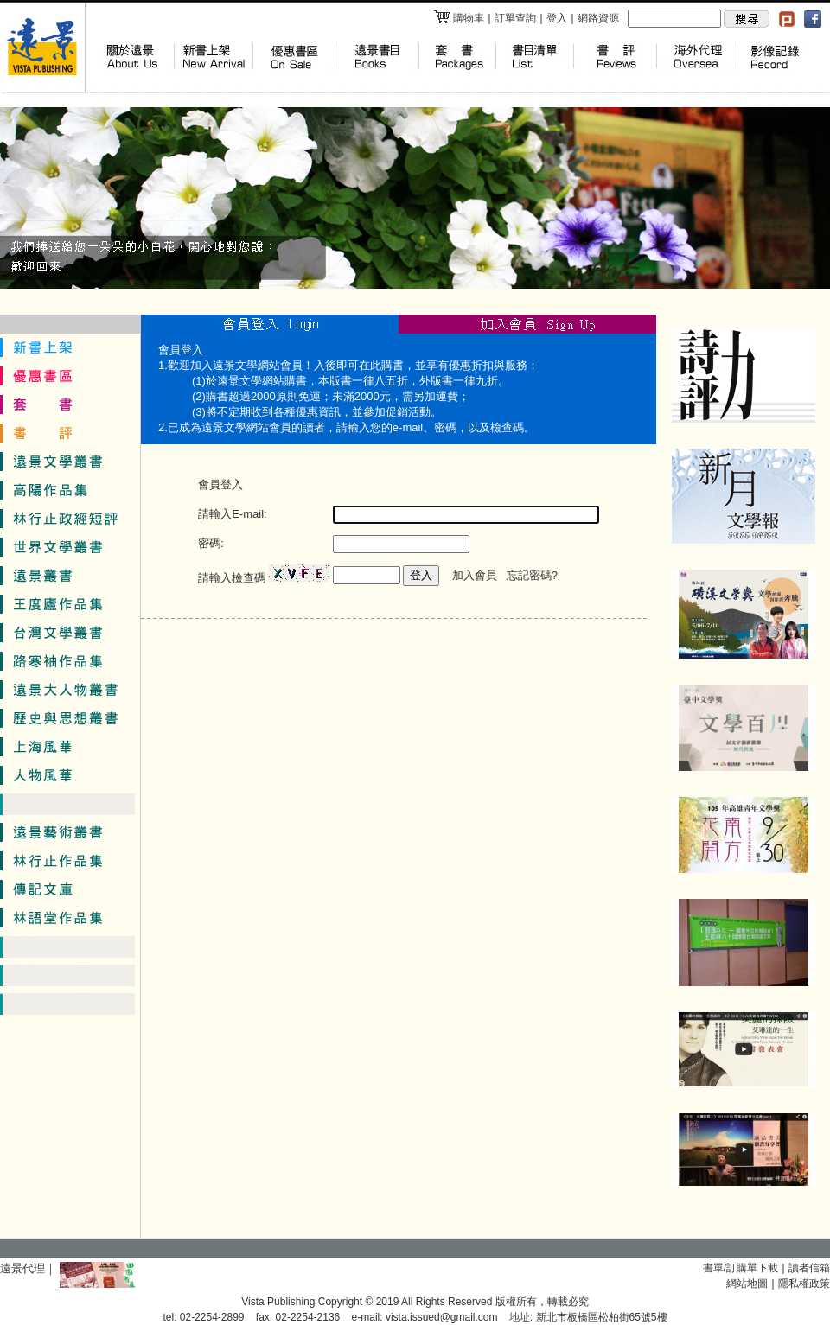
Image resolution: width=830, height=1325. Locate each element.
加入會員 (474, 575)
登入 (556, 18)
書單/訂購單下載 (740, 1268)
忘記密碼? (532, 575)
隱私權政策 (804, 1283)
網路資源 (598, 18)
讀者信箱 (809, 1268)
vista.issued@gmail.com (442, 1317)
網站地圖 (747, 1283)
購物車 (458, 18)
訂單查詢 (515, 18)
